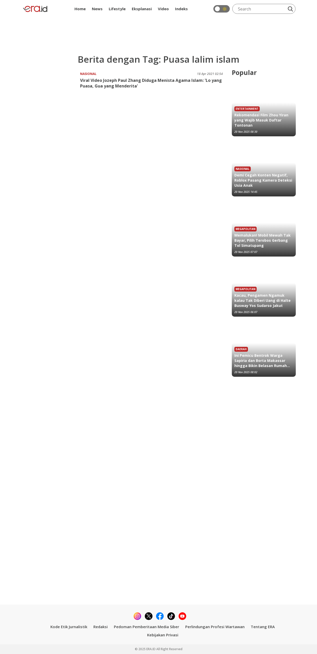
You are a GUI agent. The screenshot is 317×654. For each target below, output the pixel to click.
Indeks (181, 8)
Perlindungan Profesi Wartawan (215, 626)
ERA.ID (151, 649)
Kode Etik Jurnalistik (68, 626)
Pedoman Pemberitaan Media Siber (146, 626)
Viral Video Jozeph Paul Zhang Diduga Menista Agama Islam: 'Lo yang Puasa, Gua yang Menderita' (151, 83)
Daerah (241, 349)
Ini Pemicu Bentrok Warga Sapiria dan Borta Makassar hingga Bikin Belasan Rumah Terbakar (260, 360)
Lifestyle (117, 8)
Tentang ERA (263, 626)
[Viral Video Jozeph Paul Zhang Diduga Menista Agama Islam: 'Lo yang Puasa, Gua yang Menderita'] (50, 87)
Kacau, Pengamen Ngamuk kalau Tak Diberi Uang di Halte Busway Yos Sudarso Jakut (262, 300)
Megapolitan (245, 229)
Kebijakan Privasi (162, 634)
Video (163, 8)
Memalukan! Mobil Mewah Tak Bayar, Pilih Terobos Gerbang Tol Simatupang (262, 240)
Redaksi (100, 626)
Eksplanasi (142, 8)
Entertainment (247, 108)
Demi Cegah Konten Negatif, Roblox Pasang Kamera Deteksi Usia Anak (263, 180)
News (97, 8)
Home (80, 8)
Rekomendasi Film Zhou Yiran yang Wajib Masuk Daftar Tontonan (261, 120)
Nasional (88, 74)
